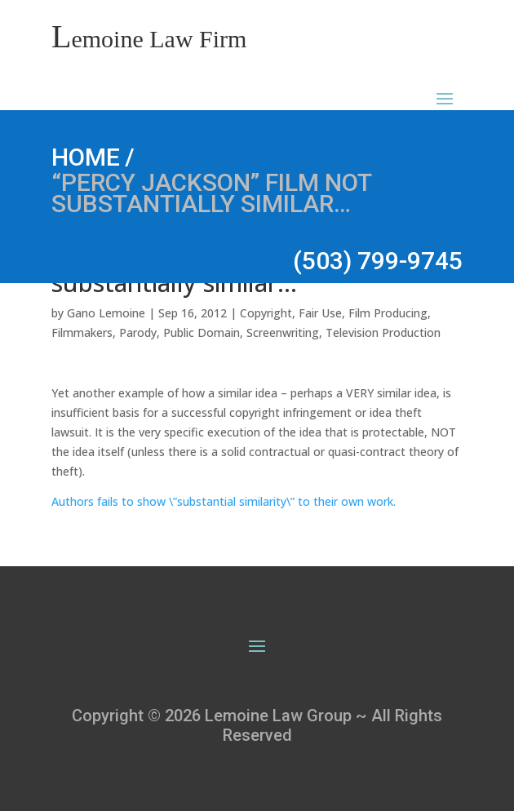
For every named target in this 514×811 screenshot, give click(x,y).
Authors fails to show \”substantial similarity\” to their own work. (223, 501)
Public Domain (201, 332)
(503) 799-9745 (378, 260)
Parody (138, 332)
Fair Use (320, 313)
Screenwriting (282, 332)
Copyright (266, 313)
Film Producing (388, 313)
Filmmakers (82, 332)
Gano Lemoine (106, 313)
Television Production (383, 332)
